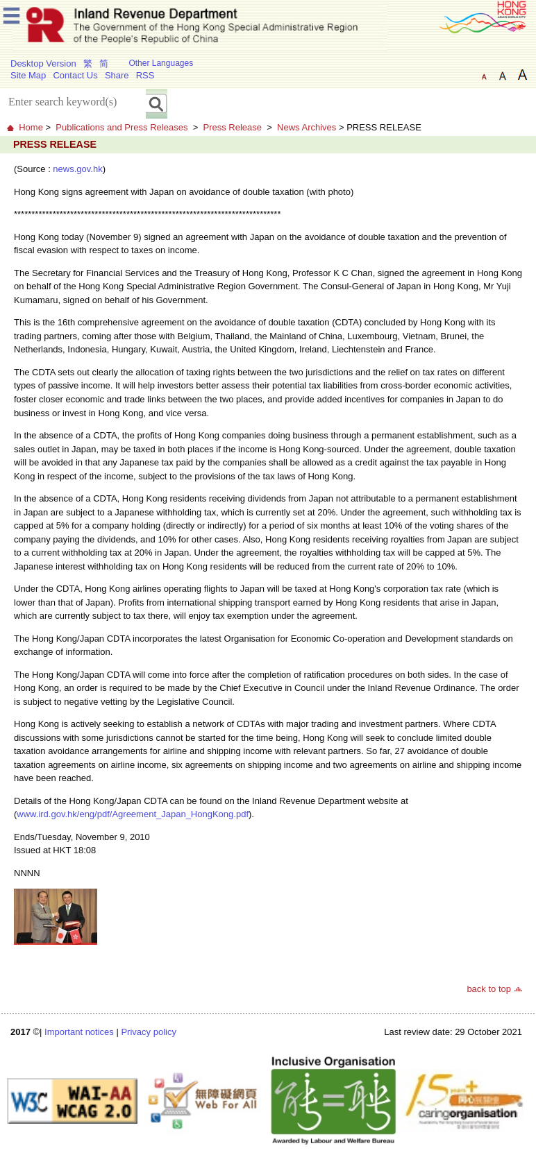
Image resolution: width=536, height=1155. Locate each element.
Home (31, 127)
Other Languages (160, 63)
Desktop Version (43, 63)
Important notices (79, 1032)
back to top (489, 989)
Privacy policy (148, 1032)
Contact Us (75, 75)
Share (117, 75)
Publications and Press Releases (121, 127)
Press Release (232, 127)
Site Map (28, 75)
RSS (145, 75)
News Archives (306, 127)
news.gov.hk (77, 169)
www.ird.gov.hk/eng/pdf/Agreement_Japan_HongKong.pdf (133, 814)
